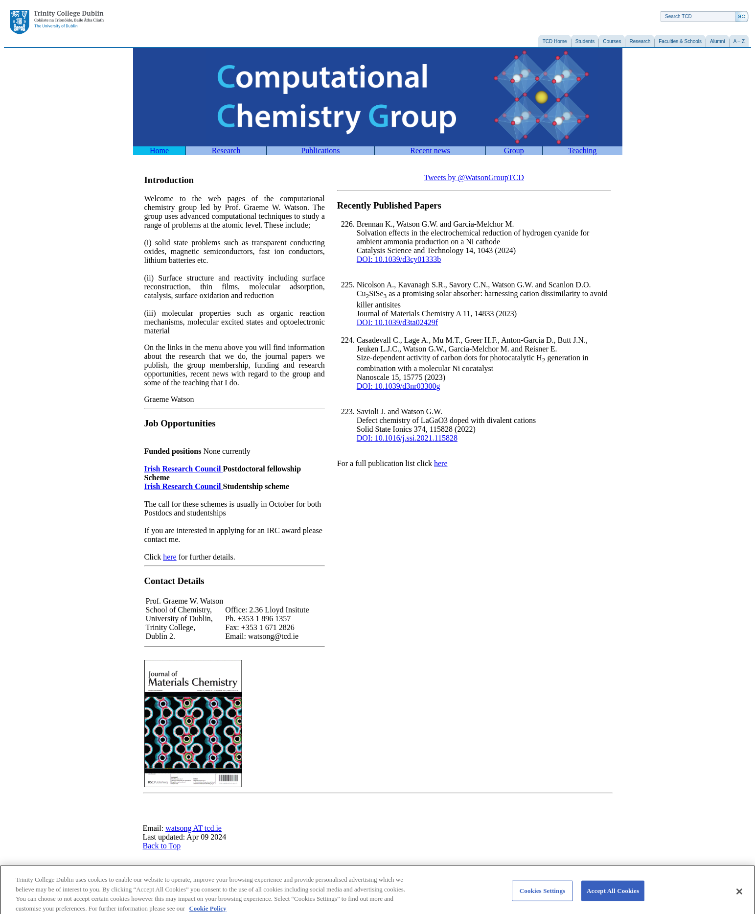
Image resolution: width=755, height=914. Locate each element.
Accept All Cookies (613, 895)
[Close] (739, 896)
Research (226, 150)
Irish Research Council (183, 469)
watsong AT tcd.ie (193, 828)
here (170, 557)
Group (514, 150)
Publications (320, 150)
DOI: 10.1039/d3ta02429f (397, 322)
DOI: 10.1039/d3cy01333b (399, 259)
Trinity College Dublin (57, 22)
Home (159, 150)
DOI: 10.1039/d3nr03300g (398, 386)
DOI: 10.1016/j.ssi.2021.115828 (407, 438)
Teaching (582, 150)
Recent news (430, 150)
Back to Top (162, 846)
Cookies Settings (542, 895)
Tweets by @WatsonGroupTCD (474, 177)
